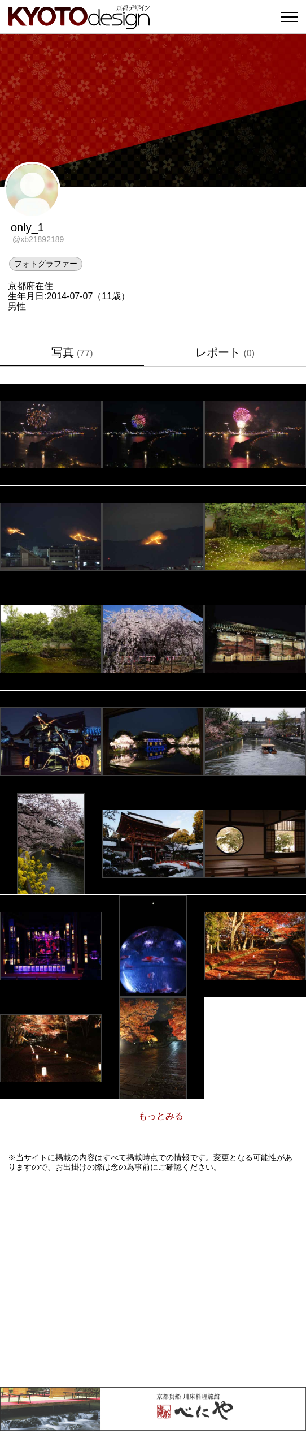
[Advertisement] (153, 1279)
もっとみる (160, 1116)
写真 (72, 352)
